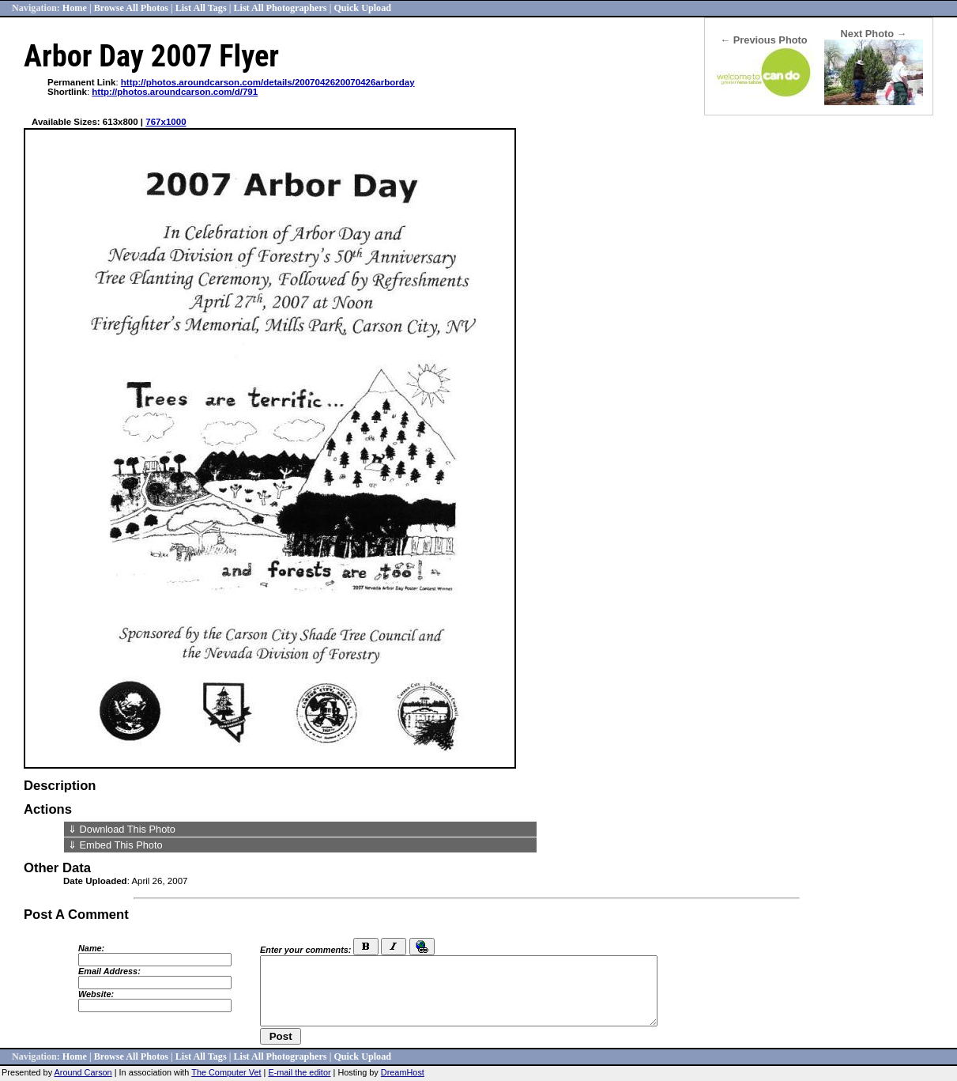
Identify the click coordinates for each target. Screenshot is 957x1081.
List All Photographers (279, 7)
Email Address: (109, 971)
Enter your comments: (305, 949)
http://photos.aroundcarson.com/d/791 (175, 91)
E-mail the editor (299, 1072)
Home (74, 7)
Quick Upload (362, 7)
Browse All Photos (131, 7)
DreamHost (402, 1072)
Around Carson (83, 1072)
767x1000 (165, 122)
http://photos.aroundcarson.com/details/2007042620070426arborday (268, 82)
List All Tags (201, 7)
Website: (96, 994)
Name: (91, 948)
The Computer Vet (226, 1072)
